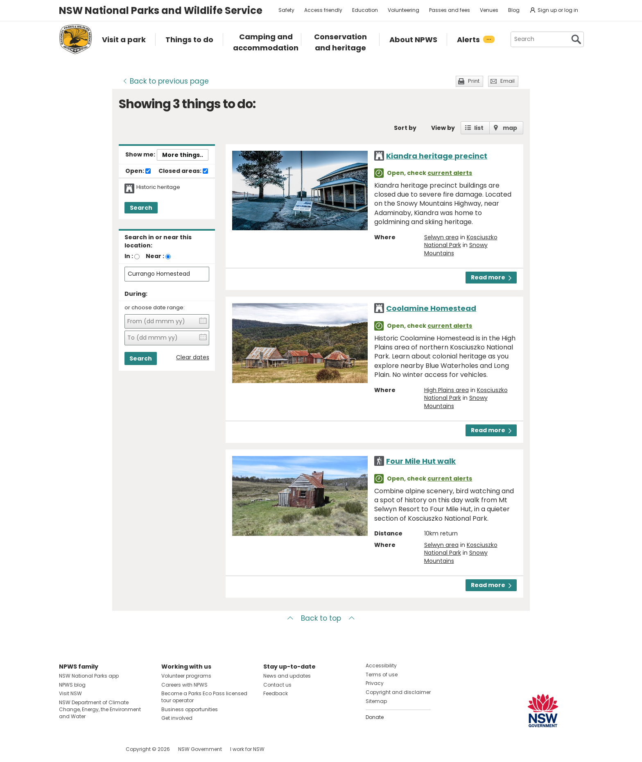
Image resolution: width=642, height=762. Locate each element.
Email (507, 81)
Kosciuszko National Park (460, 241)
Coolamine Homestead (431, 308)
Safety (286, 10)
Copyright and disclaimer (398, 692)
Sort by (405, 128)
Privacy (375, 683)
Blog (514, 10)
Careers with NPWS (184, 684)
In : (128, 256)
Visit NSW (70, 693)
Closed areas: (183, 171)
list (479, 128)
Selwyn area (441, 237)
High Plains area (446, 390)
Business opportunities (189, 709)
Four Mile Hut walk (421, 461)
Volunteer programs (186, 675)
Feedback (275, 693)
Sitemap (376, 701)
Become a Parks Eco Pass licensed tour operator (204, 697)
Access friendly (323, 10)
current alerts (449, 173)
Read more (491, 277)
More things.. (182, 155)
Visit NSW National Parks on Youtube (101, 749)
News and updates (287, 675)
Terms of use (382, 674)
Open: (138, 171)
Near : (155, 256)
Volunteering (403, 10)
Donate (375, 717)
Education (365, 10)
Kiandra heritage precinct (436, 156)
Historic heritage (158, 187)
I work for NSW (247, 749)
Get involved (176, 717)
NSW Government (200, 749)
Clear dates (192, 357)
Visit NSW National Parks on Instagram (84, 749)
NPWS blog (72, 684)
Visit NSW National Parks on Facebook (66, 749)
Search (141, 208)
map (510, 128)
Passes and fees (449, 10)
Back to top (321, 618)
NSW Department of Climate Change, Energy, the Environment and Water (100, 709)
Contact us (277, 684)
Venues (489, 10)
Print (473, 81)
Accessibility (381, 665)
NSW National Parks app (89, 675)
